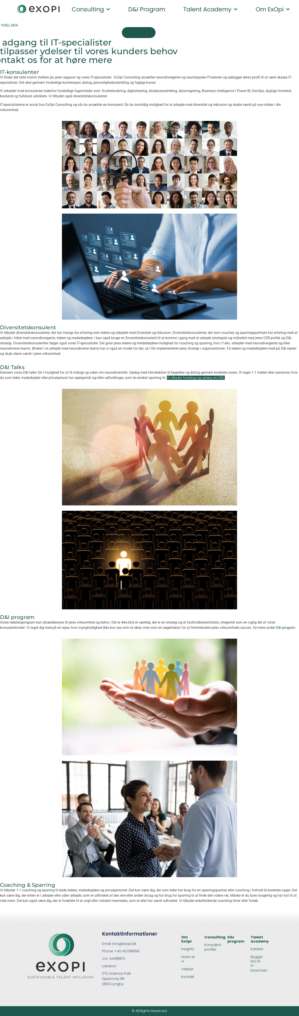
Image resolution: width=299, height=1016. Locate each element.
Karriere (257, 949)
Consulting (91, 9)
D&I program (146, 9)
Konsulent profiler (212, 947)
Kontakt (187, 976)
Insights (187, 949)
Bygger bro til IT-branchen (259, 963)
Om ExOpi (186, 939)
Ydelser (187, 969)
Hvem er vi (188, 959)
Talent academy (210, 9)
